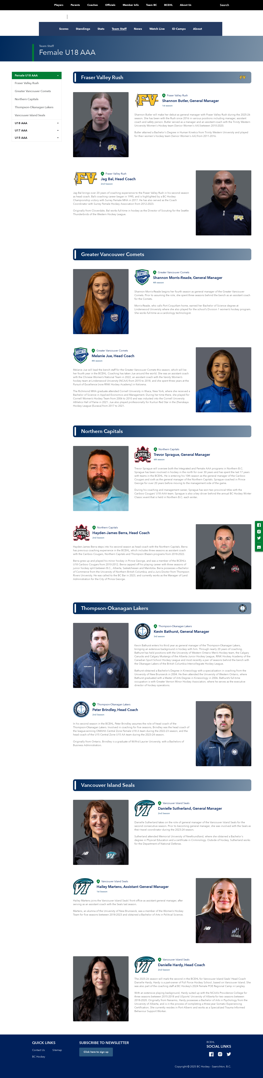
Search (232, 5)
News (138, 29)
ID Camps (179, 29)
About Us (193, 5)
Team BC (159, 5)
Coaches (100, 5)
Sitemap (57, 1050)
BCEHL (176, 5)
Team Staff (119, 29)
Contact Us (38, 1050)
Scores (63, 29)
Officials (118, 5)
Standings (83, 29)
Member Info (138, 5)
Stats (101, 29)
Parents (83, 5)
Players (66, 5)
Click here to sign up (96, 1052)
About (197, 29)
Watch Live (157, 29)
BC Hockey (38, 1056)
